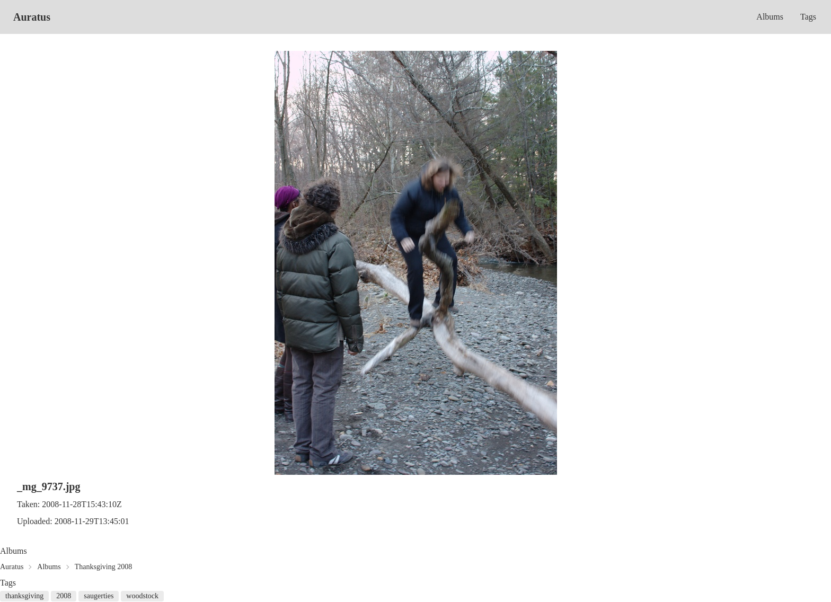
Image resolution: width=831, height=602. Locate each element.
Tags (808, 16)
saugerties (98, 596)
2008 (63, 596)
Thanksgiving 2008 (103, 567)
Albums (769, 16)
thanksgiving (24, 596)
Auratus (31, 17)
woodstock (142, 596)
